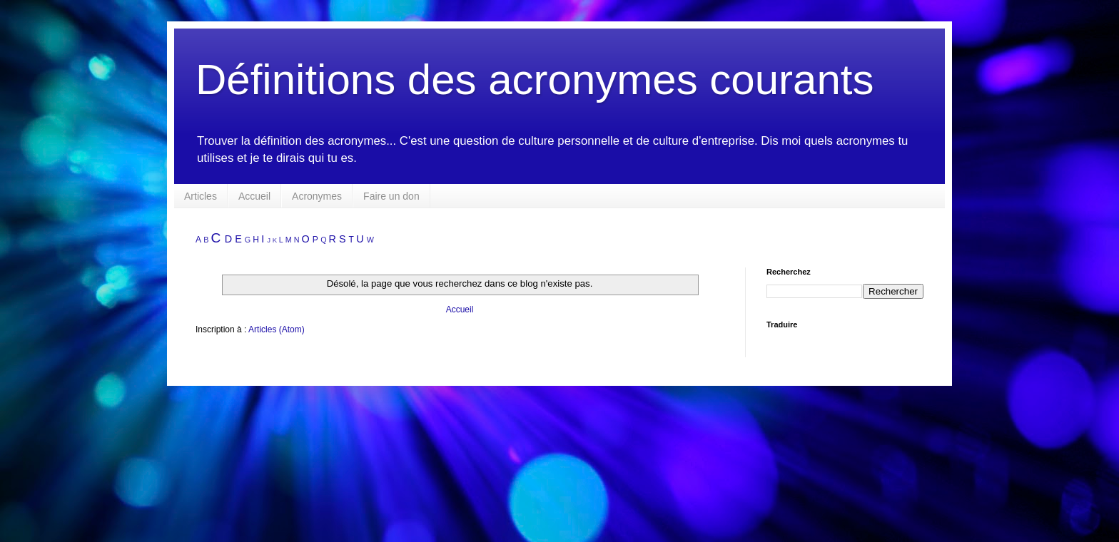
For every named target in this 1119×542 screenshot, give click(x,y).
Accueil (254, 196)
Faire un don (391, 196)
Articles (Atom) (276, 329)
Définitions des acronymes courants (535, 79)
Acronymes (317, 196)
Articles (200, 196)
